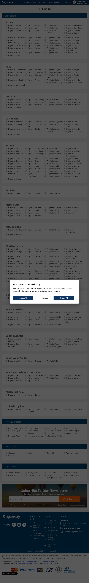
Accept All (23, 298)
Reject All (64, 298)
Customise (43, 298)
